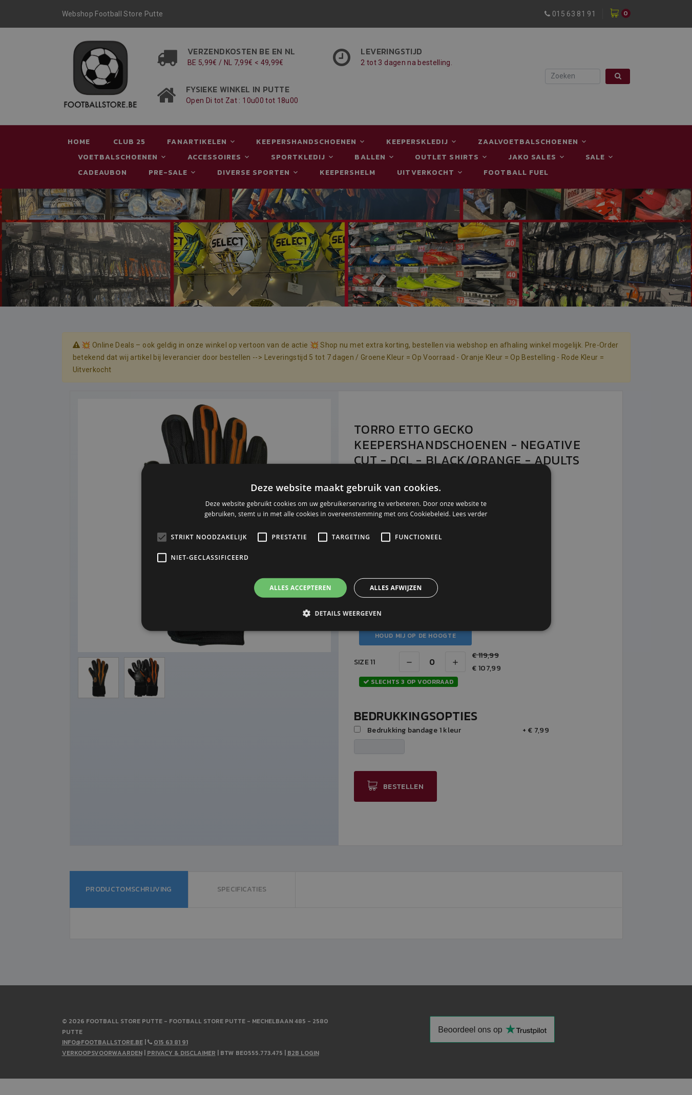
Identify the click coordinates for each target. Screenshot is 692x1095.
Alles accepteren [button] (300, 587)
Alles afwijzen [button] (396, 587)
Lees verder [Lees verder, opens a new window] (470, 514)
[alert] (346, 547)
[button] (346, 613)
